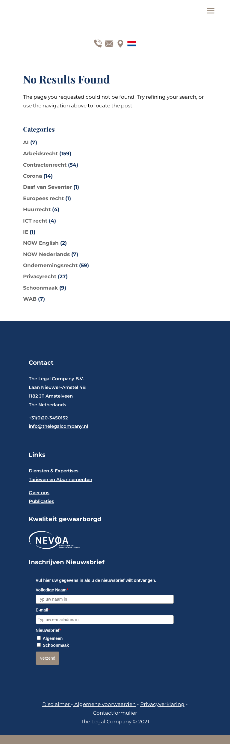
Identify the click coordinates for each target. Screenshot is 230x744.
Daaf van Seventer (47, 187)
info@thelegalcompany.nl (58, 426)
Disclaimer (56, 704)
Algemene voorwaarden (104, 704)
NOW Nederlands (46, 254)
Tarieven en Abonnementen (60, 479)
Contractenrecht (44, 165)
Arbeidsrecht (40, 153)
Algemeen (53, 638)
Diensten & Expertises (53, 471)
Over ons (39, 492)
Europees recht (43, 198)
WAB (30, 299)
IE (25, 232)
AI (26, 142)
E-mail (43, 610)
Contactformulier (115, 713)
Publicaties (41, 501)
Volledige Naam (52, 590)
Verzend (47, 658)
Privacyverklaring (162, 704)
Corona (32, 176)
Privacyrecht (39, 276)
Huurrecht (37, 209)
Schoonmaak (40, 288)
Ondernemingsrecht (50, 265)
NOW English (41, 243)
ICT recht (35, 221)
